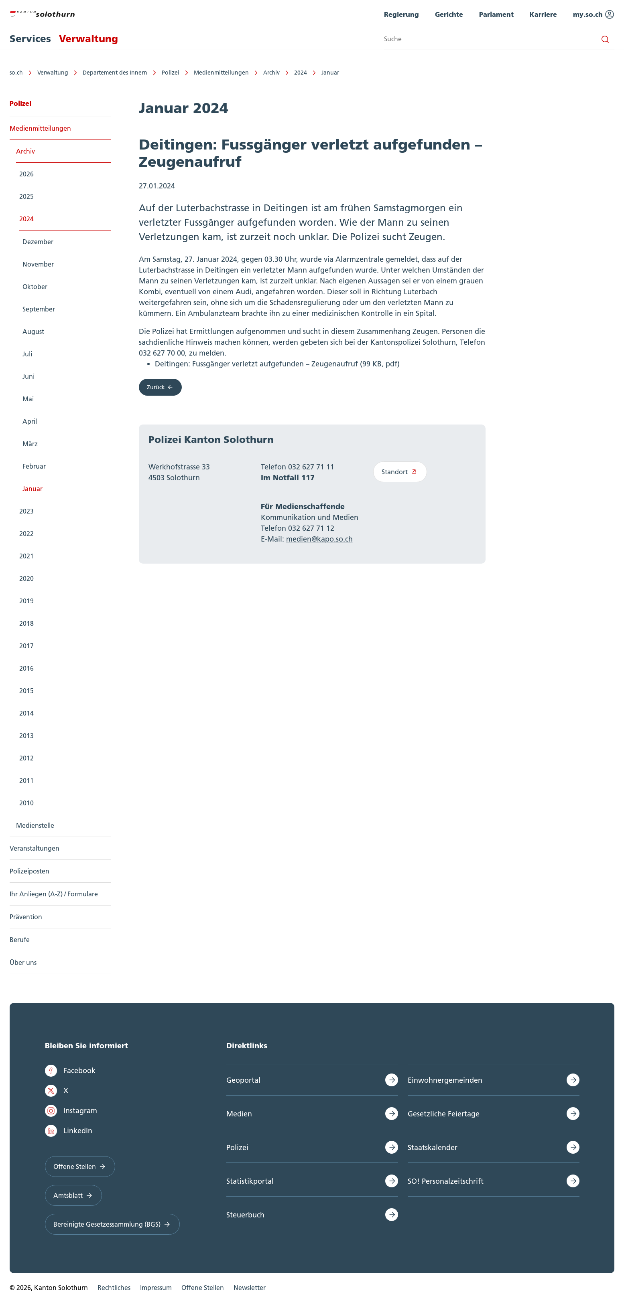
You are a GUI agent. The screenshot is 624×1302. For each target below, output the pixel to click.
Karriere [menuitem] (543, 14)
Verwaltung (52, 72)
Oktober (34, 287)
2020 (26, 578)
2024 (300, 72)
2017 (26, 646)
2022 (26, 534)
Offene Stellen (80, 1166)
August (33, 332)
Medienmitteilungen (221, 72)
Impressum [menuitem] (156, 1288)
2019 (26, 601)
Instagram (71, 1111)
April (29, 421)
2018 (26, 623)
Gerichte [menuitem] (449, 14)
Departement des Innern (115, 72)
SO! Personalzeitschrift (446, 1181)
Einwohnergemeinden (445, 1080)
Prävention (26, 917)
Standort (400, 471)
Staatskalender (432, 1147)
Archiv (271, 72)
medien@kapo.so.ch (319, 539)
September (38, 309)
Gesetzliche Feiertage (444, 1113)
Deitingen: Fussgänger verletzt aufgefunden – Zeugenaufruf (257, 363)
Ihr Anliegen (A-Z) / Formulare (54, 894)
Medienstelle (35, 825)
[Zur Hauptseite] (42, 13)
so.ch (16, 72)
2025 (26, 196)
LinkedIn (68, 1131)
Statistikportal (250, 1181)
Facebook (70, 1071)
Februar (34, 466)
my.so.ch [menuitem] (593, 14)
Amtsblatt (73, 1195)
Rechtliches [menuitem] (114, 1288)
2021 (26, 556)
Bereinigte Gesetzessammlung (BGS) (112, 1224)
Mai (28, 399)
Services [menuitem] (30, 38)
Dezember (37, 242)
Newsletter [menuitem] (250, 1288)
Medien (239, 1113)
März (30, 444)
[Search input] (499, 39)
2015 (26, 691)
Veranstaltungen (34, 848)
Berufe (20, 940)
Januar (330, 72)
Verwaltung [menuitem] (88, 38)
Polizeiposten (29, 871)
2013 (26, 736)
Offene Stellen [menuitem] (202, 1288)
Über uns (23, 962)
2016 (26, 668)
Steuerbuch (245, 1214)
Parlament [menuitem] (496, 14)
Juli (27, 354)
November (38, 264)
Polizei (170, 72)
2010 (26, 803)
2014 (26, 713)
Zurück (160, 387)
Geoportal (243, 1080)
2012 (26, 758)
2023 (26, 511)
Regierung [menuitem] (401, 14)
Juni (28, 376)
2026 (26, 174)
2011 (26, 780)
